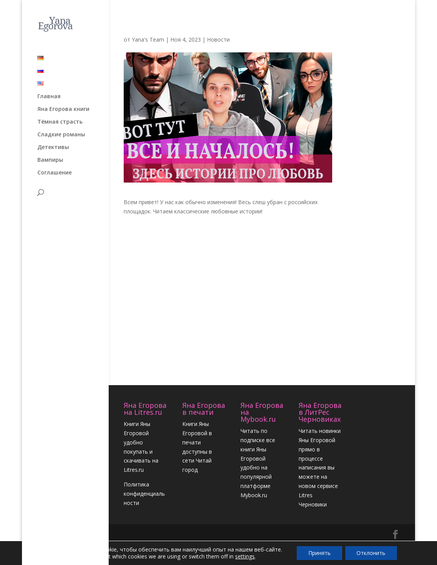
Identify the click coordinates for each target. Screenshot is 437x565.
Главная (49, 94)
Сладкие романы (61, 132)
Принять (319, 553)
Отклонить (371, 553)
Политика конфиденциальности (144, 493)
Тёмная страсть (59, 119)
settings (244, 556)
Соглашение (54, 170)
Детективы (53, 145)
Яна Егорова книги (63, 107)
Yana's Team (148, 39)
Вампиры (50, 157)
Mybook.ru (253, 495)
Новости (218, 39)
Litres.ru (134, 469)
